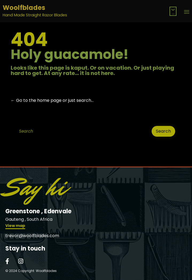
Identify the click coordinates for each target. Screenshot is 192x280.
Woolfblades (24, 8)
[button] (15, 226)
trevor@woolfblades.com (32, 236)
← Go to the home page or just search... (52, 100)
